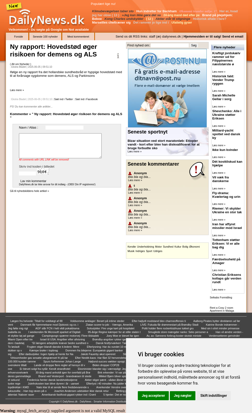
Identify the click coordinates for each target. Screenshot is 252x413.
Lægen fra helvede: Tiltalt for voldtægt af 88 (36, 321)
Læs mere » (17, 90)
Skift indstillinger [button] (213, 396)
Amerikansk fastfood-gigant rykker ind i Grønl (69, 394)
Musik (131, 251)
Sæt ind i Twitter (63, 99)
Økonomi (194, 246)
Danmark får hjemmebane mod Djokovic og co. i (49, 324)
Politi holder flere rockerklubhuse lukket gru (168, 328)
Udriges (157, 251)
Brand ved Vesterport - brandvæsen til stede (65, 376)
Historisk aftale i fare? (210, 19)
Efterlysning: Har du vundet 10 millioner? (111, 346)
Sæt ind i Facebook (86, 99)
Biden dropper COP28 (106, 365)
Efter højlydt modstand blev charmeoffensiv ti (159, 321)
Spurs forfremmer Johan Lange (62, 361)
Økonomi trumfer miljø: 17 (198, 11)
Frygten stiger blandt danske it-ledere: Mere (53, 346)
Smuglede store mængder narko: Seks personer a (178, 332)
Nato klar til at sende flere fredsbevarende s (63, 387)
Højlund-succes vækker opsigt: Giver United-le (116, 361)
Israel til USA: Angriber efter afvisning (63, 339)
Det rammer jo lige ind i (151, 22)
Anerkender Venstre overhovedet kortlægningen (125, 387)
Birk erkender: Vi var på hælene (117, 372)
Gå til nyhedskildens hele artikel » (29, 190)
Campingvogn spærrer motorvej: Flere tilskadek (71, 335)
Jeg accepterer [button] (153, 396)
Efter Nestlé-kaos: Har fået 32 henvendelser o (103, 357)
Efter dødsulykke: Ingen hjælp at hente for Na (46, 354)
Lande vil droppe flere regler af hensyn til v (60, 365)
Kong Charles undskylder (124, 19)
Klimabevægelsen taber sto (113, 11)
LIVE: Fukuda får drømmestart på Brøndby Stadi (169, 324)
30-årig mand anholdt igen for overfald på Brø (63, 372)
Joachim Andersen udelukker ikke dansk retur (82, 390)
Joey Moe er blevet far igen (123, 335)
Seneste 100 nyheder (45, 36)
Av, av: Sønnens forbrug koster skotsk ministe (174, 335)
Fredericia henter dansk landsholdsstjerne (52, 379)
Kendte (132, 246)
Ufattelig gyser (182, 22)
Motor (158, 246)
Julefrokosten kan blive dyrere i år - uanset (53, 383)
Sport (149, 251)
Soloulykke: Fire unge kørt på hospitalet (111, 328)
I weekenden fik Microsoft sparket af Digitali (54, 332)
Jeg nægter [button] (182, 396)
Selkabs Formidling (221, 297)
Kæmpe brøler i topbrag (44, 350)
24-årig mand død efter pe (181, 15)
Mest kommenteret (78, 36)
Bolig (185, 246)
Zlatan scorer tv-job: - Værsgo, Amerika (110, 324)
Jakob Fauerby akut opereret (98, 354)
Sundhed (168, 246)
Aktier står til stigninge (173, 19)
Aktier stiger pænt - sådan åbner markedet (110, 379)
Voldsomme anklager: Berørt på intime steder (97, 321)
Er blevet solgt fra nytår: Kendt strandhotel (45, 368)
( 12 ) (150, 19)
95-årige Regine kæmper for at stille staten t (114, 332)
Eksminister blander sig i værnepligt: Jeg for (104, 368)
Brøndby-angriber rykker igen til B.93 (114, 339)
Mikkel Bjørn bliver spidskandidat (119, 376)
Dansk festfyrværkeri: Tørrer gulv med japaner (124, 343)
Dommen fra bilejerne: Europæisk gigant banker (94, 350)
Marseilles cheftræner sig (111, 22)
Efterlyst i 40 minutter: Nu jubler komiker (110, 383)
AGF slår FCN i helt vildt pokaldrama (57, 328)
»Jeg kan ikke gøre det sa (142, 15)
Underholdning (145, 246)
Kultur (177, 246)
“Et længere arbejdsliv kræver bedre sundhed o (60, 343)
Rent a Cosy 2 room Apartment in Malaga (222, 309)
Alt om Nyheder (21, 64)
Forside (18, 36)
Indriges (140, 251)
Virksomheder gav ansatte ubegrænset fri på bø (39, 357)
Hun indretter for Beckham (157, 11)
